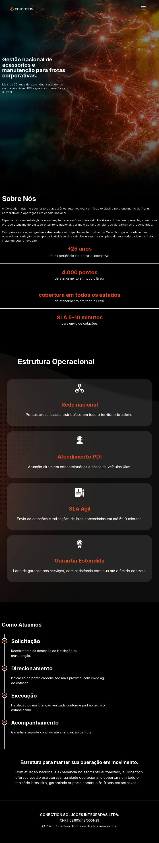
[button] (143, 8)
